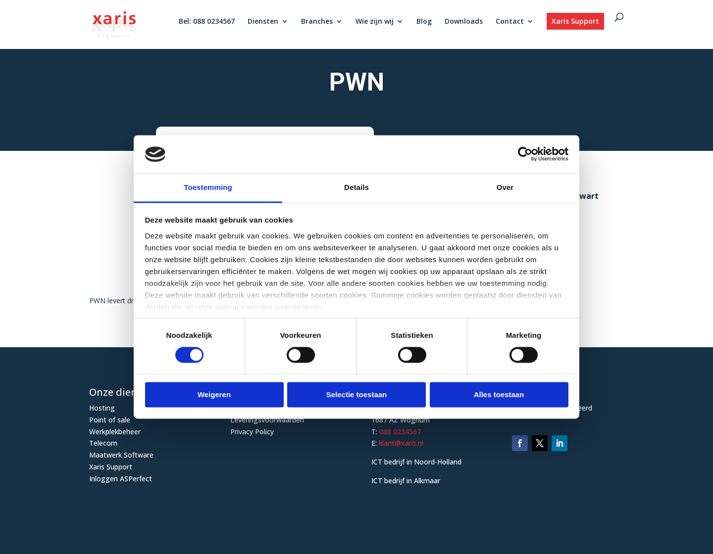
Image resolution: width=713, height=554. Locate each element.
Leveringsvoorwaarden (267, 419)
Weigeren (214, 394)
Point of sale (109, 419)
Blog (424, 22)
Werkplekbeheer (115, 431)
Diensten (263, 22)
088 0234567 (400, 431)
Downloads (464, 22)
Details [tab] (356, 187)
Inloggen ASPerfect (120, 478)
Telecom (103, 443)
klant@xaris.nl (401, 443)
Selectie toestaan (356, 394)
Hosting (102, 408)
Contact (510, 22)
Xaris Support (575, 21)
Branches (317, 22)
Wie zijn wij (375, 22)
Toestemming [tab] (208, 187)
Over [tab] (505, 187)
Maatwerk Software (121, 455)
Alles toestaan (499, 394)
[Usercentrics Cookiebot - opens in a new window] (525, 154)
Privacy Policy (252, 431)
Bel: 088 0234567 (207, 22)
